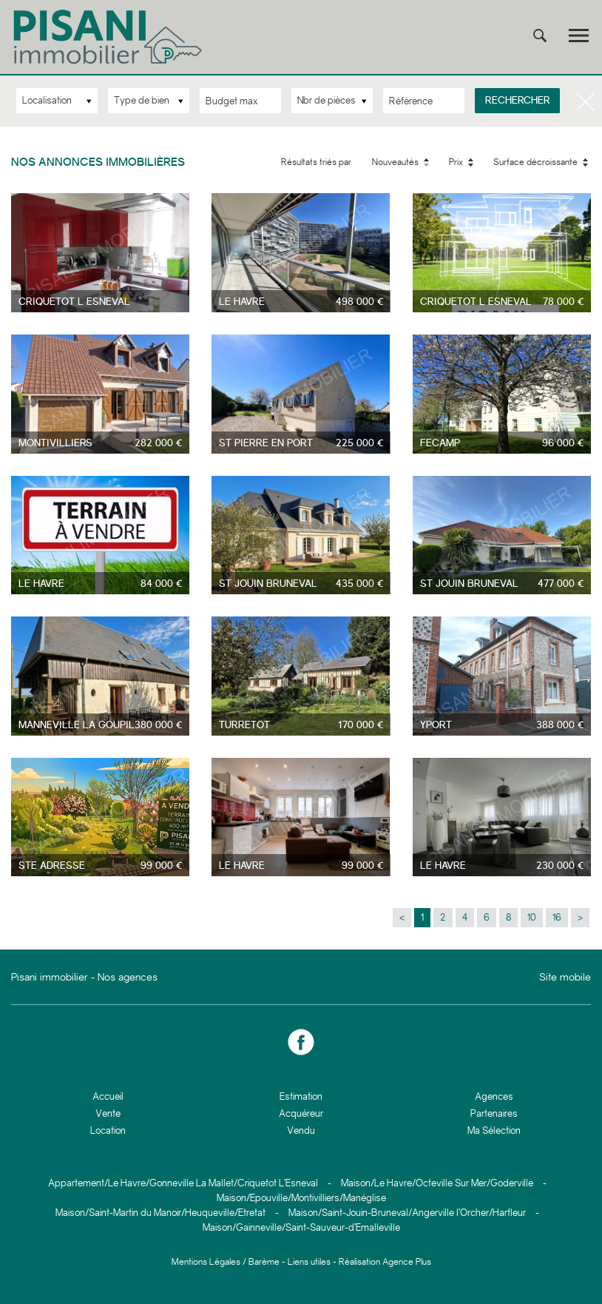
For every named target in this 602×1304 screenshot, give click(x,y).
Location (108, 1130)
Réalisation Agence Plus (385, 1262)
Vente (108, 1113)
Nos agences (128, 977)
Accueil (108, 1096)
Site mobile (565, 977)
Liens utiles (309, 1262)
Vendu (301, 1130)
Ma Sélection (494, 1130)
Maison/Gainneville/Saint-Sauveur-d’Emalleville (301, 1227)
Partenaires (494, 1113)
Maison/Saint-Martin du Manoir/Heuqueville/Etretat (160, 1212)
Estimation (301, 1096)
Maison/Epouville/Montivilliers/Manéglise (301, 1197)
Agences (494, 1096)
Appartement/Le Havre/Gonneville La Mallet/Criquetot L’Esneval (183, 1183)
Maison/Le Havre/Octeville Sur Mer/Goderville (437, 1183)
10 (531, 917)
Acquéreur (301, 1113)
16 (556, 917)
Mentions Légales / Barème (226, 1262)
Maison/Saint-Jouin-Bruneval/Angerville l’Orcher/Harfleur (407, 1212)
